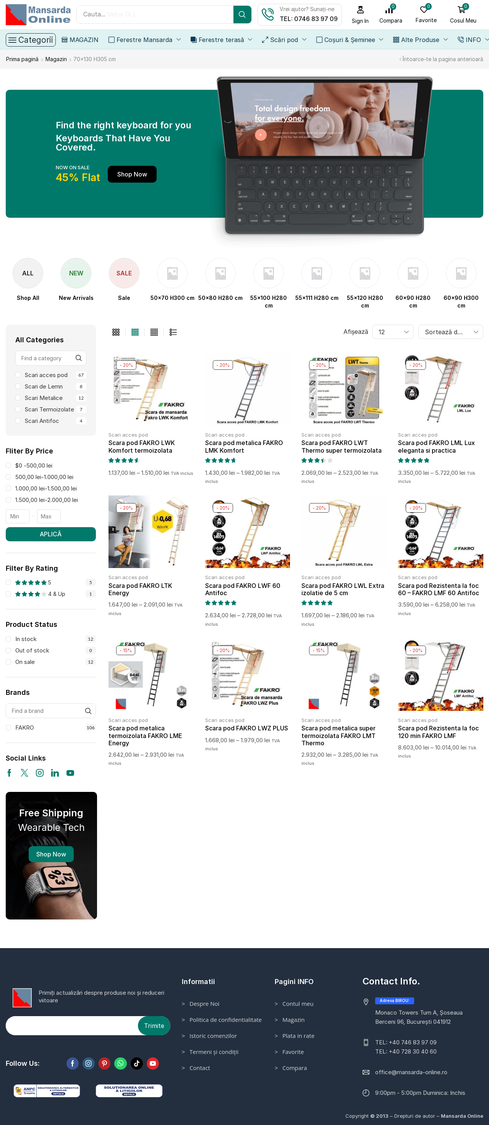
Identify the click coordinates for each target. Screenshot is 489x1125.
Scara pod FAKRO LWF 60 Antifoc (242, 588)
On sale (55, 661)
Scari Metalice (55, 397)
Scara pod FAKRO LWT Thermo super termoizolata (341, 446)
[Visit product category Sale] (124, 297)
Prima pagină (22, 58)
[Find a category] (79, 358)
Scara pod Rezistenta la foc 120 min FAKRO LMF (438, 731)
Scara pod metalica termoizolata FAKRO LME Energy (145, 735)
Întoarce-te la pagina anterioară (443, 58)
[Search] (242, 14)
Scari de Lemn (55, 386)
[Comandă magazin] (450, 331)
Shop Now (51, 854)
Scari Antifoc (55, 420)
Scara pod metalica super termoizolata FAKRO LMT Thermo (338, 735)
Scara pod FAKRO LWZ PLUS (246, 728)
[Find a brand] (88, 710)
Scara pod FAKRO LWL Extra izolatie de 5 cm (342, 588)
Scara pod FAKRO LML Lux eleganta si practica (436, 446)
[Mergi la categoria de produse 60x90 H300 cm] (461, 301)
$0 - (33, 465)
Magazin (56, 58)
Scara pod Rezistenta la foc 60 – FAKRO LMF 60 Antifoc (438, 588)
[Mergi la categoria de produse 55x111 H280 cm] (316, 297)
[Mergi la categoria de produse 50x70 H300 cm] (172, 297)
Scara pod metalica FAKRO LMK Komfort (244, 446)
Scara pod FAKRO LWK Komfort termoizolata (141, 446)
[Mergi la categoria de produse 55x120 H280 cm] (365, 301)
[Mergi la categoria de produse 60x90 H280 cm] (413, 301)
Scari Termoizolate (55, 409)
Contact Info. (391, 980)
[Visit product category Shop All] (28, 297)
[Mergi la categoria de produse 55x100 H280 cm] (268, 301)
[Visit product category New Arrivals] (76, 297)
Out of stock (55, 650)
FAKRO (55, 727)
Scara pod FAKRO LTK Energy (140, 588)
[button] (360, 15)
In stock (55, 638)
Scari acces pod (55, 374)
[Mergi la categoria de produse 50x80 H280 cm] (220, 297)
